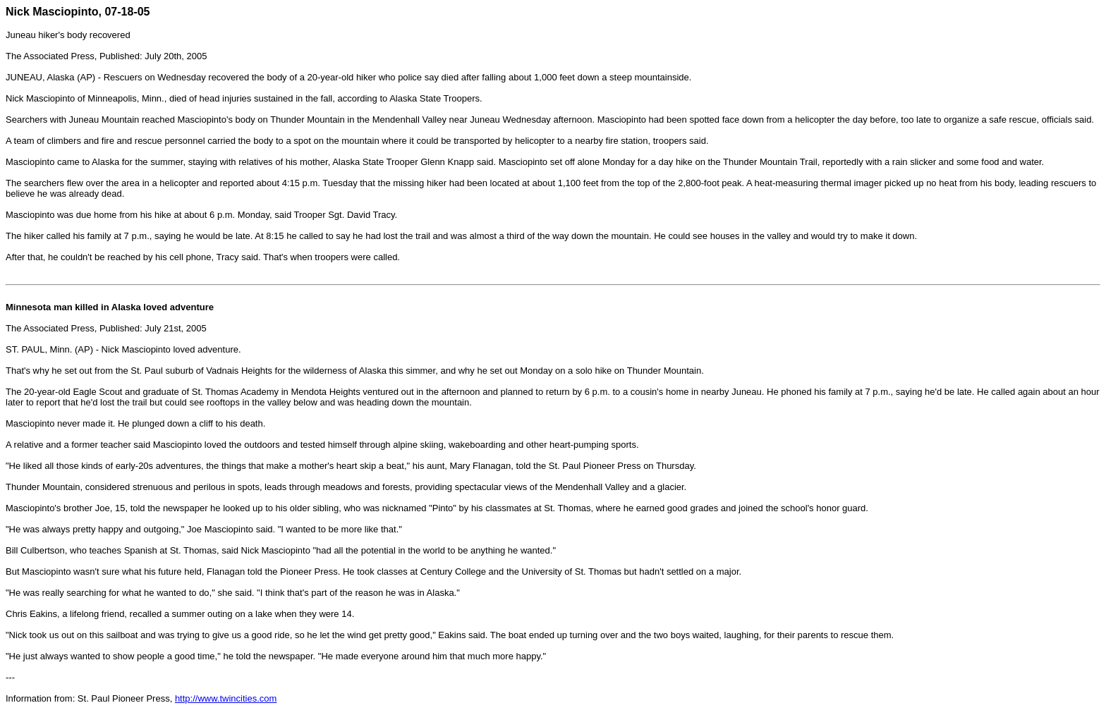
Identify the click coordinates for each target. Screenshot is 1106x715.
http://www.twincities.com (226, 698)
